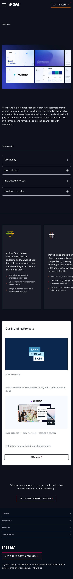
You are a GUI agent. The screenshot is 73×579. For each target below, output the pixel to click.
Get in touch (59, 5)
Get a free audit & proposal (20, 556)
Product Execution (47, 433)
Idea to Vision (29, 433)
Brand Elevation (12, 375)
